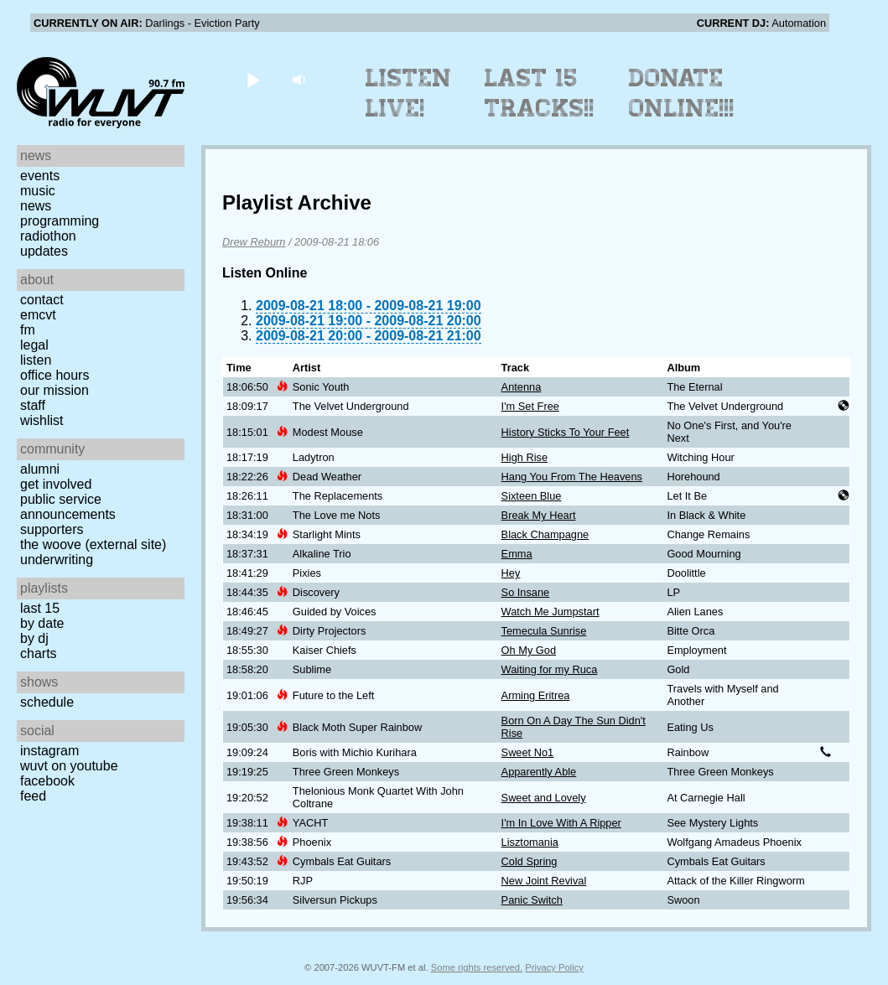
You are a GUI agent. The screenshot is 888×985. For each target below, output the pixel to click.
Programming (59, 221)
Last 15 (40, 608)
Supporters (52, 529)
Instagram (49, 751)
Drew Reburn (253, 242)
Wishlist (42, 420)
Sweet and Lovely (543, 797)
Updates (44, 251)
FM (27, 330)
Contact (42, 300)
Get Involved (55, 484)
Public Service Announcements (68, 506)
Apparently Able (539, 771)
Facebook (47, 781)
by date (42, 623)
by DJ (34, 638)
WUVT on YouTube (69, 766)
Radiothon (48, 236)
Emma (516, 553)
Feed (33, 796)
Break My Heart (538, 515)
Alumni (40, 469)
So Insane (525, 592)
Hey (511, 573)
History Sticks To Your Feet (565, 432)
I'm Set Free (530, 406)
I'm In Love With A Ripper (561, 823)
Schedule (47, 702)
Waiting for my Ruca (549, 669)
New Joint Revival (544, 880)
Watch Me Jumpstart (550, 611)
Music (37, 191)
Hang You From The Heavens (571, 476)
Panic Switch (532, 900)
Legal (34, 345)
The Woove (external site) (93, 544)
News (35, 206)
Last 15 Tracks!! (540, 93)
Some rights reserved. (476, 967)
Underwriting (56, 559)
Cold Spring (529, 861)
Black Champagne (545, 534)
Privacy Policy (554, 967)
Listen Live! (409, 93)
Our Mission (54, 390)
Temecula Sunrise (544, 631)
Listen (35, 360)
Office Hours (54, 375)
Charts (38, 653)
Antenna (521, 387)
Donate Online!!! (682, 93)
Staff (32, 405)
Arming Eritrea (535, 695)
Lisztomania (529, 842)
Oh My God (528, 650)
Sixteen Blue (531, 496)
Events (40, 175)
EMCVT (38, 315)
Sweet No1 (527, 752)
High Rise (524, 457)
